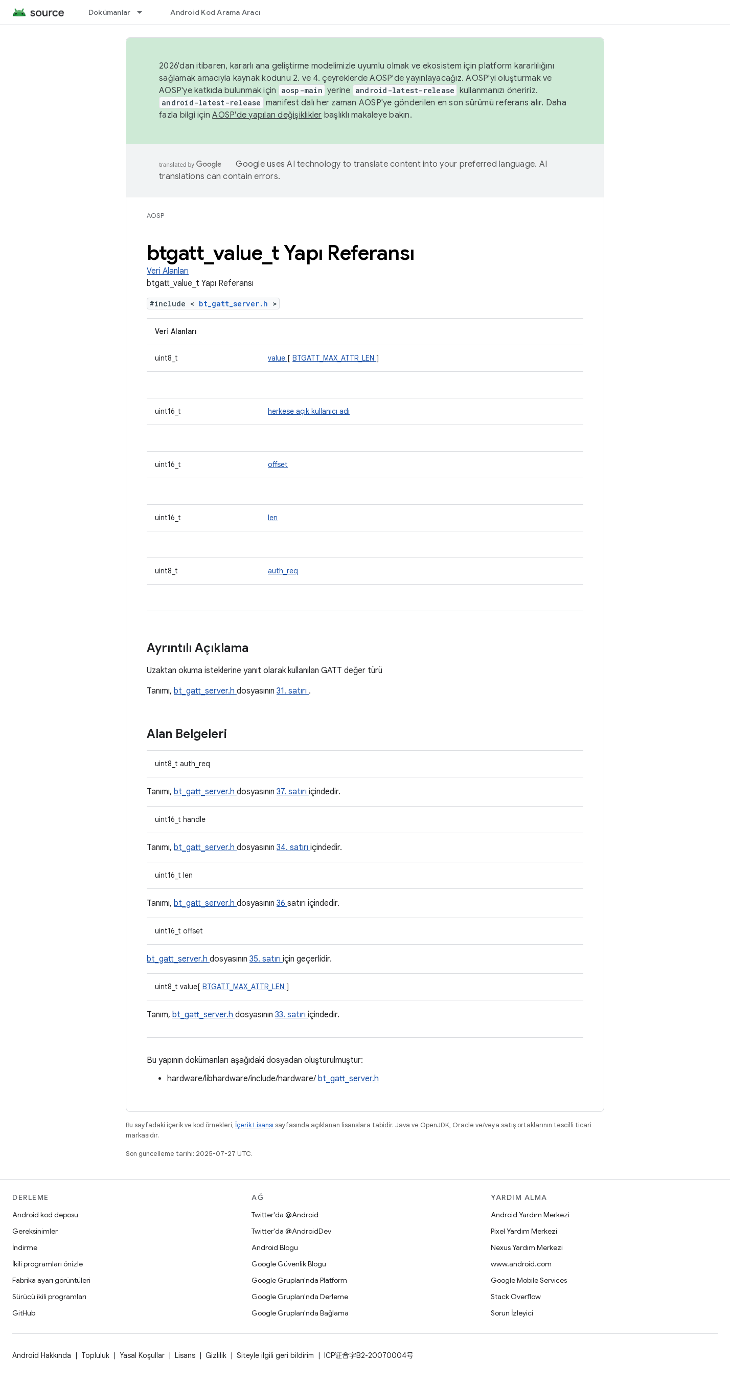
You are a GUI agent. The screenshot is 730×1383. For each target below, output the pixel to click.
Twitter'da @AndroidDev (291, 1231)
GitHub (23, 1313)
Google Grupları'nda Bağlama (300, 1313)
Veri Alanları (168, 271)
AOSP (155, 215)
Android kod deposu (45, 1214)
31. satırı (293, 691)
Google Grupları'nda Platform (299, 1280)
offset (278, 464)
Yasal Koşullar (142, 1355)
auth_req (283, 570)
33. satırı (291, 1015)
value (277, 358)
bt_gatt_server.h (235, 303)
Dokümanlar (109, 12)
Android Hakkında (41, 1355)
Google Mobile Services (529, 1280)
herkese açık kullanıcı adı (309, 411)
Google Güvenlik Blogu (289, 1263)
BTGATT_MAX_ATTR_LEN (334, 358)
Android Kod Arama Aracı (215, 12)
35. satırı (266, 959)
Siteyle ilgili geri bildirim (275, 1355)
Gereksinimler (35, 1231)
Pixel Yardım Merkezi (524, 1231)
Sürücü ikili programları (49, 1296)
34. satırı (293, 847)
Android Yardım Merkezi (530, 1214)
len (273, 517)
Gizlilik (216, 1355)
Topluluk (95, 1355)
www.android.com (521, 1263)
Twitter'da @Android (285, 1214)
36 (282, 903)
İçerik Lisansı (254, 1125)
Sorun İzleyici (512, 1313)
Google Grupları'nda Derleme (300, 1296)
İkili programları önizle (47, 1263)
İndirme (24, 1247)
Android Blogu (275, 1247)
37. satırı (293, 792)
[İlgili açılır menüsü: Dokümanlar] (144, 12)
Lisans (185, 1355)
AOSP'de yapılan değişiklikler (267, 115)
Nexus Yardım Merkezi (527, 1247)
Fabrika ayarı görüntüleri (51, 1280)
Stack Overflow (516, 1296)
